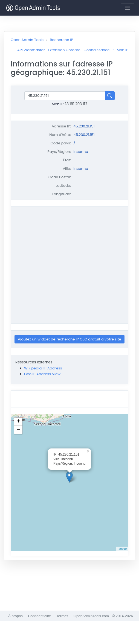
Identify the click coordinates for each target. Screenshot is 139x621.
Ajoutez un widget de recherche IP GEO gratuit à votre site (69, 339)
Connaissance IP (98, 50)
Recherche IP (61, 39)
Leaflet (122, 548)
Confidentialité (39, 616)
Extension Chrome (64, 50)
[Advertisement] (55, 264)
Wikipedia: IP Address (43, 368)
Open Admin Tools (27, 39)
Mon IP (122, 50)
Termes (62, 616)
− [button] (18, 430)
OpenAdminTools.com (91, 616)
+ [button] (18, 422)
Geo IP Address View (42, 374)
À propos (15, 616)
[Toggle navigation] (127, 7)
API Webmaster (31, 50)
